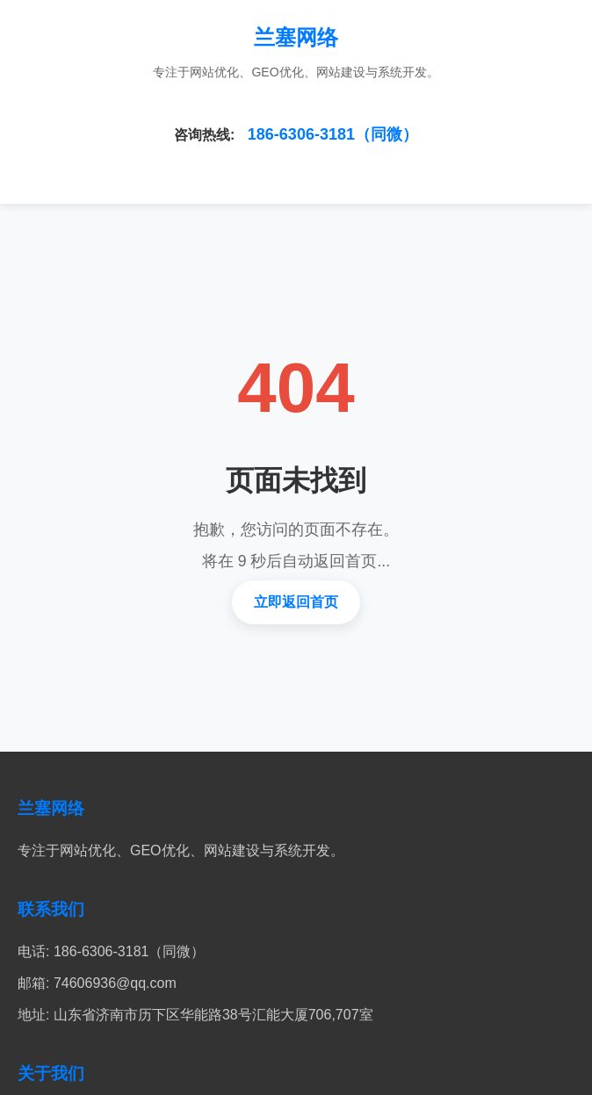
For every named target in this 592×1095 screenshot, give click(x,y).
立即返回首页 (296, 601)
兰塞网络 (296, 37)
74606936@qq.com (115, 983)
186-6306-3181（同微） (333, 134)
